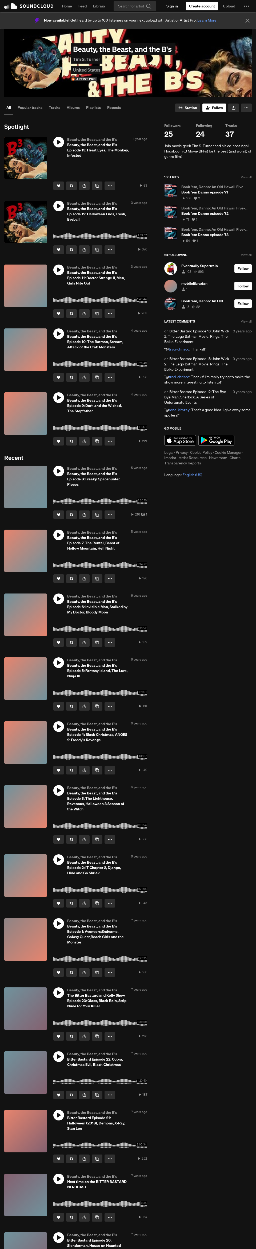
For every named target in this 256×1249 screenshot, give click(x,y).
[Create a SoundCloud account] (202, 6)
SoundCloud (28, 6)
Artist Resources (193, 458)
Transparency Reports (182, 463)
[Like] (58, 186)
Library (99, 6)
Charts (235, 458)
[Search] (135, 6)
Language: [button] (183, 475)
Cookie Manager (228, 452)
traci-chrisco (179, 349)
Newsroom (218, 458)
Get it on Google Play (216, 440)
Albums (73, 107)
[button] (247, 6)
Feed (82, 6)
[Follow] (214, 108)
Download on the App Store (180, 440)
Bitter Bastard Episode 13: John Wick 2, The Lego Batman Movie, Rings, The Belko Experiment (196, 336)
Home (67, 6)
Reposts (114, 107)
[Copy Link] (97, 186)
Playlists (93, 107)
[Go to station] (187, 108)
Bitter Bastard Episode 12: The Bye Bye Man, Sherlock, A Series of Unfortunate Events (195, 397)
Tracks (54, 107)
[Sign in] (172, 6)
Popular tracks (30, 107)
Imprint (170, 458)
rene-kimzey (179, 410)
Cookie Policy (201, 452)
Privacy (182, 452)
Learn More (207, 20)
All (8, 107)
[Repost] (71, 186)
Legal (168, 452)
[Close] (247, 21)
